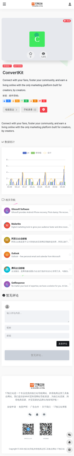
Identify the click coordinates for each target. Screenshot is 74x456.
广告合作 (34, 407)
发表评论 (63, 343)
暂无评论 (12, 295)
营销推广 (7, 66)
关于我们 (46, 407)
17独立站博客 (60, 407)
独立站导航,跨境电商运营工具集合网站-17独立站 (44, 449)
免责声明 (23, 407)
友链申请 (11, 407)
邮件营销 (18, 66)
